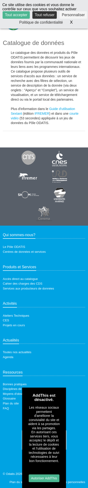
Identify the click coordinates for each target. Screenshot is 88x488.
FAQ (6, 408)
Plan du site (11, 403)
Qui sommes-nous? (19, 235)
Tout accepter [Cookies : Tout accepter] (16, 15)
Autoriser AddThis (44, 478)
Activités (10, 303)
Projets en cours (14, 325)
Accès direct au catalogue (20, 279)
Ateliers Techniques (16, 315)
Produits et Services (19, 267)
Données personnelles (70, 482)
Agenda (8, 357)
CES (6, 320)
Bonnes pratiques (15, 384)
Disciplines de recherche (19, 389)
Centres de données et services (24, 251)
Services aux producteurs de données (28, 288)
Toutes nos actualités (17, 352)
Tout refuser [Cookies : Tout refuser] (44, 15)
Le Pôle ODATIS (14, 247)
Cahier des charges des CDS (22, 283)
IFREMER (41, 113)
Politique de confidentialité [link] (41, 22)
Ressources (13, 372)
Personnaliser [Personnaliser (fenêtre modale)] (73, 15)
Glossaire (9, 398)
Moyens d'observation (17, 394)
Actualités (11, 340)
